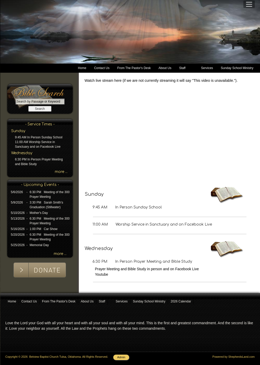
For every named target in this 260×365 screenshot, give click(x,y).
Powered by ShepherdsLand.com (233, 356)
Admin (121, 357)
